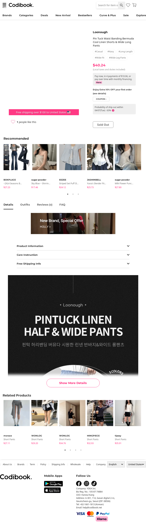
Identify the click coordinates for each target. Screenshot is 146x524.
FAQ (62, 204)
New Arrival (62, 15)
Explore (141, 15)
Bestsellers (85, 15)
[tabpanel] (17, 166)
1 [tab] (68, 194)
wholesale (75, 464)
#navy (110, 51)
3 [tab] (78, 194)
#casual (99, 51)
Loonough (100, 32)
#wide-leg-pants (117, 57)
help (88, 464)
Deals (44, 15)
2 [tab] (73, 194)
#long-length (126, 51)
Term (32, 464)
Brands (7, 15)
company (101, 464)
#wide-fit (99, 57)
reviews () (44, 204)
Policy (43, 464)
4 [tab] (81, 450)
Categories (26, 15)
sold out (103, 125)
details (8, 204)
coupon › (101, 99)
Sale (126, 15)
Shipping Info (58, 464)
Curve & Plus (108, 15)
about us (7, 464)
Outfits (25, 204)
